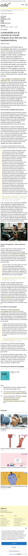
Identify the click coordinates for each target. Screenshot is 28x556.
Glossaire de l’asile (18, 521)
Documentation (4, 519)
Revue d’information (18, 518)
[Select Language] (22, 554)
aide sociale (3, 16)
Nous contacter (4, 510)
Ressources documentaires (20, 523)
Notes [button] (2, 385)
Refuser (14, 547)
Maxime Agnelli (13, 241)
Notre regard (3, 518)
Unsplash (20, 241)
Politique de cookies (13, 554)
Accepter (14, 543)
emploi (2, 20)
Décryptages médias (6, 19)
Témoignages (17, 522)
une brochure (7, 297)
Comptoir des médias (5, 521)
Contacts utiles (17, 525)
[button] (26, 528)
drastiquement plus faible (18, 254)
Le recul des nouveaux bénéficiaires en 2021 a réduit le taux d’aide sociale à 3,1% (14, 338)
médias (2, 21)
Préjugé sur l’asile (4, 522)
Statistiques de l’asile (5, 523)
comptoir (3, 17)
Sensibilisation (4, 525)
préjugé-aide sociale (6, 23)
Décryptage (4, 29)
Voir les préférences (14, 551)
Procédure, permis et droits (19, 519)
